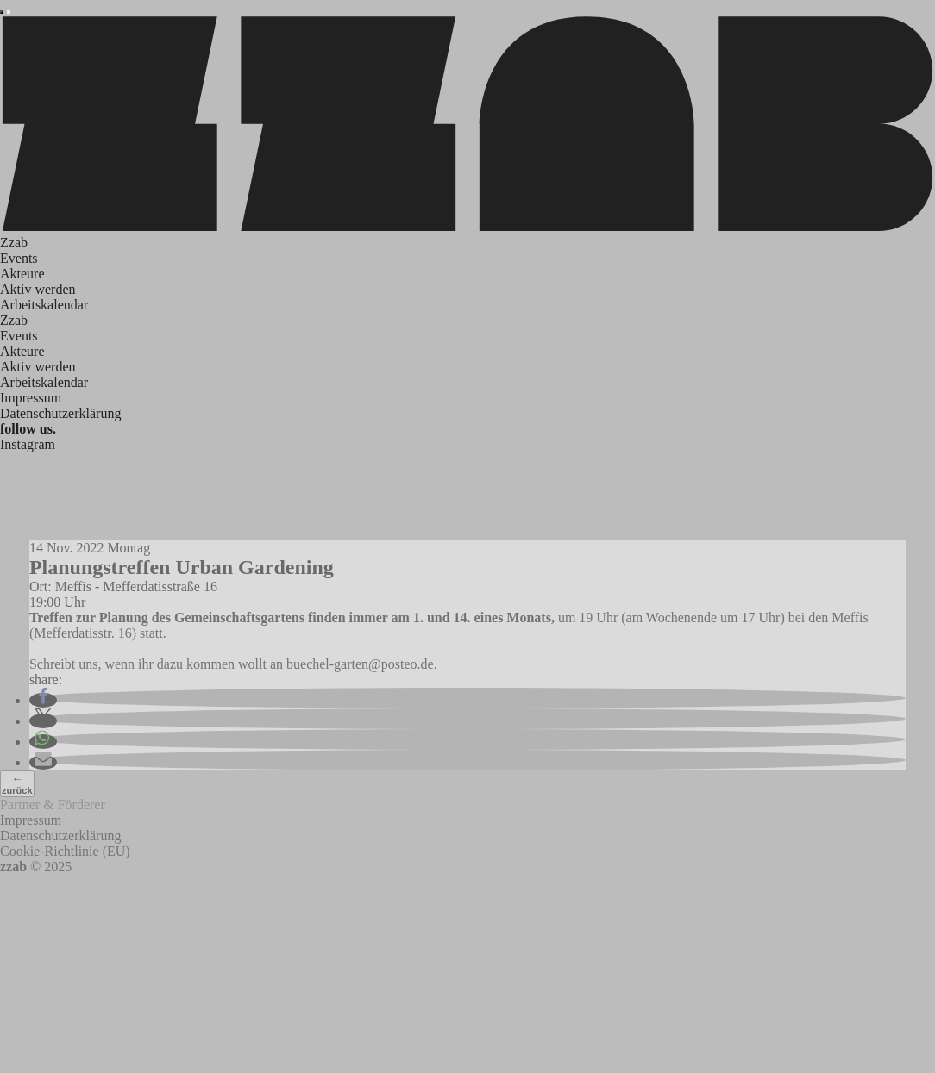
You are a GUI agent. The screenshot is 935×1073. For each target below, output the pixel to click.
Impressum (30, 397)
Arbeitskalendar (44, 304)
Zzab (14, 242)
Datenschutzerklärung (60, 413)
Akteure (22, 273)
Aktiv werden (38, 289)
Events (19, 258)
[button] (43, 700)
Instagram (27, 444)
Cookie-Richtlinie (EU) (65, 851)
